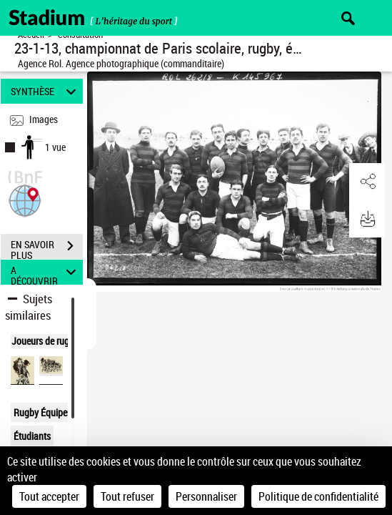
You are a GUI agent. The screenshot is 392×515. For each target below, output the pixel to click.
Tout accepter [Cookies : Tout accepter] (49, 496)
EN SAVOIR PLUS (47, 247)
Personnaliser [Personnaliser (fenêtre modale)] (206, 496)
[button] (25, 199)
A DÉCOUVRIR (46, 272)
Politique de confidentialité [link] (318, 496)
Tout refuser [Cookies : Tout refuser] (127, 496)
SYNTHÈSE (46, 91)
